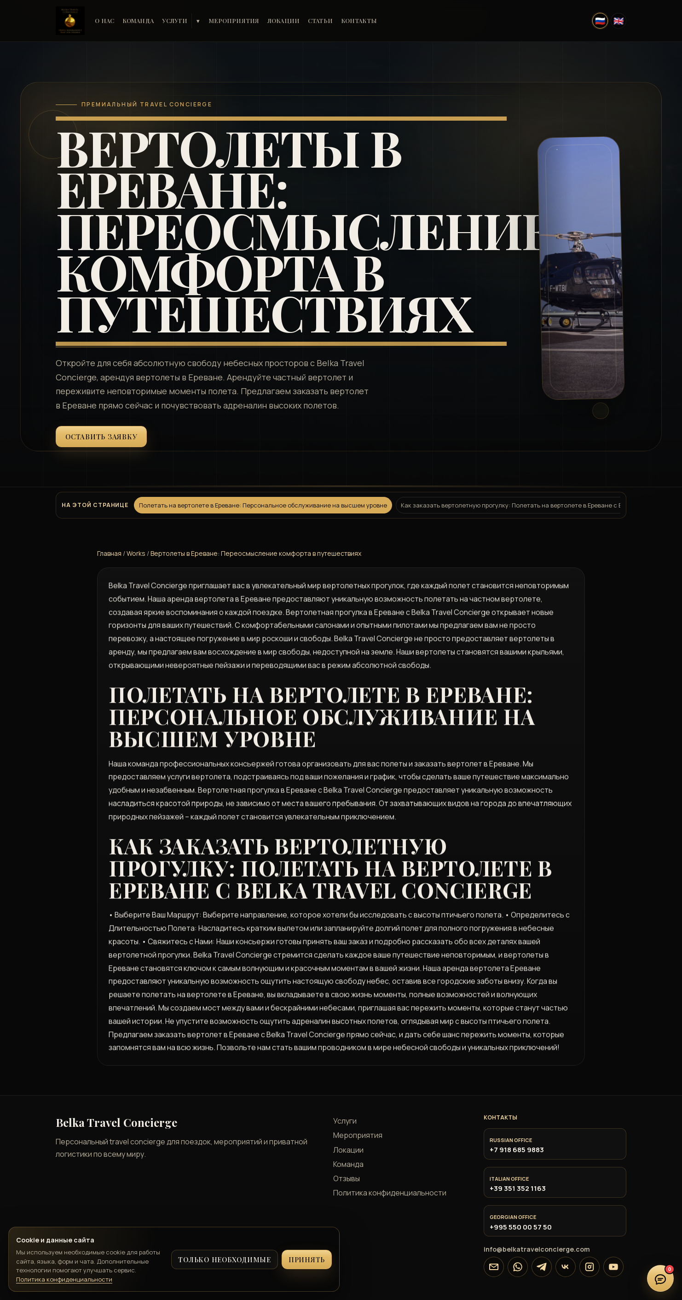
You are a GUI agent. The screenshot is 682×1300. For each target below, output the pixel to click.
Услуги (175, 20)
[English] (618, 21)
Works (136, 553)
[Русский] (600, 21)
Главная (109, 553)
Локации (283, 20)
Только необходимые (224, 1259)
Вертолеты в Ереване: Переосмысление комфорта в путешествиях (255, 553)
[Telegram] (542, 1267)
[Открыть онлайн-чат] (660, 1278)
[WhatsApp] (518, 1267)
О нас (104, 20)
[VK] (565, 1267)
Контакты (359, 20)
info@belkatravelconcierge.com (537, 1249)
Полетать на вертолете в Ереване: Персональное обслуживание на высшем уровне (263, 505)
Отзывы (346, 1178)
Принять (307, 1259)
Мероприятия (234, 20)
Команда (138, 20)
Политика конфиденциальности (389, 1193)
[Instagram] (589, 1267)
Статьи (320, 20)
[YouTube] (613, 1267)
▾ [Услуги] (198, 20)
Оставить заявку (101, 436)
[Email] (494, 1267)
